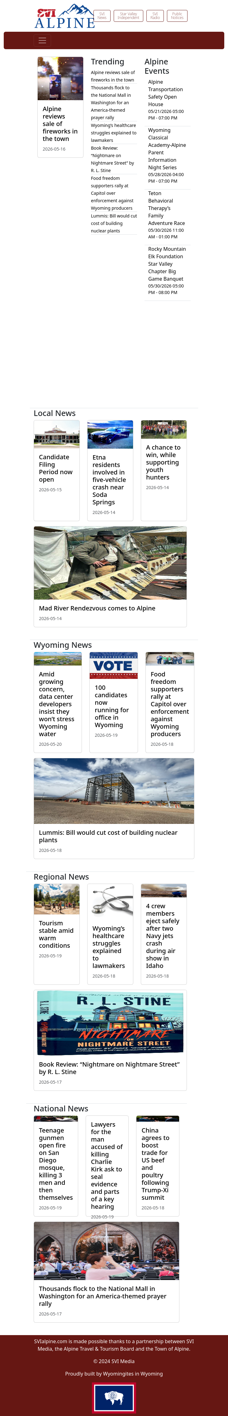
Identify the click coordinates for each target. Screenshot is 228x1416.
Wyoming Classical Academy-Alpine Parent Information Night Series (167, 149)
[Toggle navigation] (42, 40)
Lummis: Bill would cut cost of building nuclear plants (114, 223)
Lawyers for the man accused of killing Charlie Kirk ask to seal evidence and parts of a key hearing (107, 1165)
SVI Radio (155, 15)
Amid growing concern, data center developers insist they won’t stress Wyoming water (56, 704)
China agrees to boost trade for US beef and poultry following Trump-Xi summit (155, 1164)
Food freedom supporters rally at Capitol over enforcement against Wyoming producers (112, 193)
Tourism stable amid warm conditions (56, 934)
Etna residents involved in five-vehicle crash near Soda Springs (109, 479)
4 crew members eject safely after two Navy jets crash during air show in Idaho (162, 936)
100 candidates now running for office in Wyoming (112, 706)
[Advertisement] (114, 356)
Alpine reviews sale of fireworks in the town (60, 124)
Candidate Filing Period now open (56, 468)
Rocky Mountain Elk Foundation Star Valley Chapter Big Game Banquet (167, 263)
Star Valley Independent (128, 15)
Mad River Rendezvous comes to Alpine (97, 608)
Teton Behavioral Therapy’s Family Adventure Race (166, 208)
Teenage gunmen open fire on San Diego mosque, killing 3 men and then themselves (56, 1164)
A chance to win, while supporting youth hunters (163, 462)
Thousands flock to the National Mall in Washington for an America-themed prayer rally (111, 102)
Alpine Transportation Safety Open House (165, 93)
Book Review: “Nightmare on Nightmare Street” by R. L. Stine (109, 1068)
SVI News (102, 15)
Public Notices (177, 15)
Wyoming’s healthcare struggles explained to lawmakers (113, 132)
